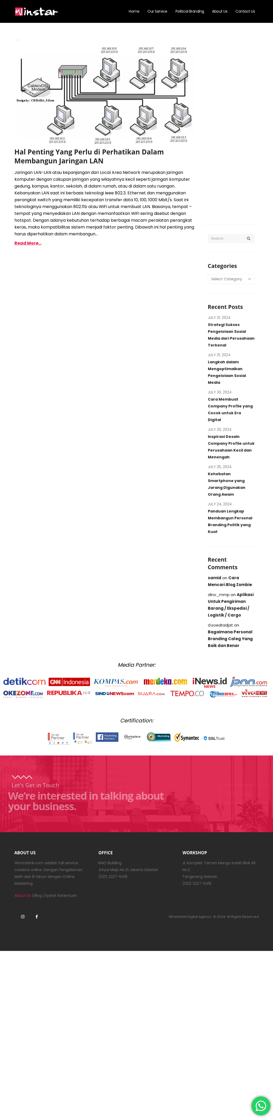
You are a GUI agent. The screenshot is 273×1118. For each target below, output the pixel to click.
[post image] (105, 94)
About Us (219, 11)
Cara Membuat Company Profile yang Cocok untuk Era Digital (230, 409)
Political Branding (190, 11)
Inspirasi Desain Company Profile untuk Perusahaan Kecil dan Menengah (231, 447)
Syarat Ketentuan (61, 895)
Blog (38, 895)
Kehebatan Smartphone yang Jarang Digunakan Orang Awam (226, 484)
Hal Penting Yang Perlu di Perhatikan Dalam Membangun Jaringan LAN (89, 156)
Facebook (36, 916)
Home (134, 11)
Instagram (23, 916)
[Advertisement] (231, 129)
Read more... (28, 243)
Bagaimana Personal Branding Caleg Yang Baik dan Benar (230, 638)
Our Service (157, 11)
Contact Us (245, 11)
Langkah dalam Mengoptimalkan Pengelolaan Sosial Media (227, 372)
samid (214, 578)
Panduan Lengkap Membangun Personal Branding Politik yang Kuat (230, 521)
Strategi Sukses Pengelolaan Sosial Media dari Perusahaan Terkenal (231, 335)
